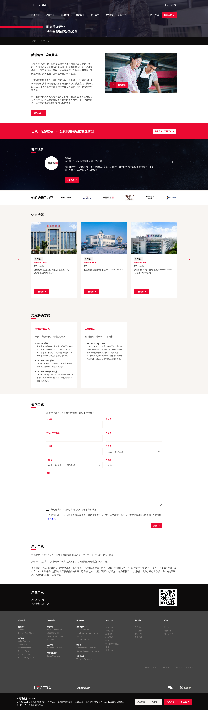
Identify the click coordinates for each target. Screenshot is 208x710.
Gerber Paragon (25, 654)
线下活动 (167, 627)
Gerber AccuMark (26, 633)
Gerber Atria (23, 651)
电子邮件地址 (53, 432)
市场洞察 (138, 634)
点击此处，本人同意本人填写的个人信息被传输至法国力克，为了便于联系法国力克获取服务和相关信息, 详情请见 (103, 517)
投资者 (166, 667)
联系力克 (109, 650)
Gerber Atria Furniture (86, 647)
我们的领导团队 (112, 643)
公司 (50, 446)
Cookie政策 (177, 667)
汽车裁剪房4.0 (53, 633)
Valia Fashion (24, 641)
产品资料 (138, 627)
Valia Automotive (54, 629)
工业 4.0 (108, 634)
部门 (50, 459)
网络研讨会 (168, 634)
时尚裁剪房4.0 (24, 644)
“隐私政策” (51, 518)
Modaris (21, 629)
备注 (48, 473)
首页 (33, 41)
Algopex (50, 639)
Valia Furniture (82, 629)
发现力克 (109, 630)
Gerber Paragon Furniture (87, 651)
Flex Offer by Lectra (26, 657)
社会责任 (109, 637)
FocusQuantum (53, 655)
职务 (109, 446)
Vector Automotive (55, 636)
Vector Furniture (83, 639)
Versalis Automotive (56, 647)
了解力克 (109, 627)
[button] (33, 162)
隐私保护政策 (36, 704)
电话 (109, 432)
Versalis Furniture (84, 659)
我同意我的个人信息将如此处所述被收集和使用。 (75, 509)
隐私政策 (189, 667)
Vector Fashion (24, 647)
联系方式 (156, 667)
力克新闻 (138, 637)
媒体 (107, 647)
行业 (109, 459)
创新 (107, 640)
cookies (25, 704)
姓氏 (109, 419)
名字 (50, 419)
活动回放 (167, 630)
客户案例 (138, 630)
